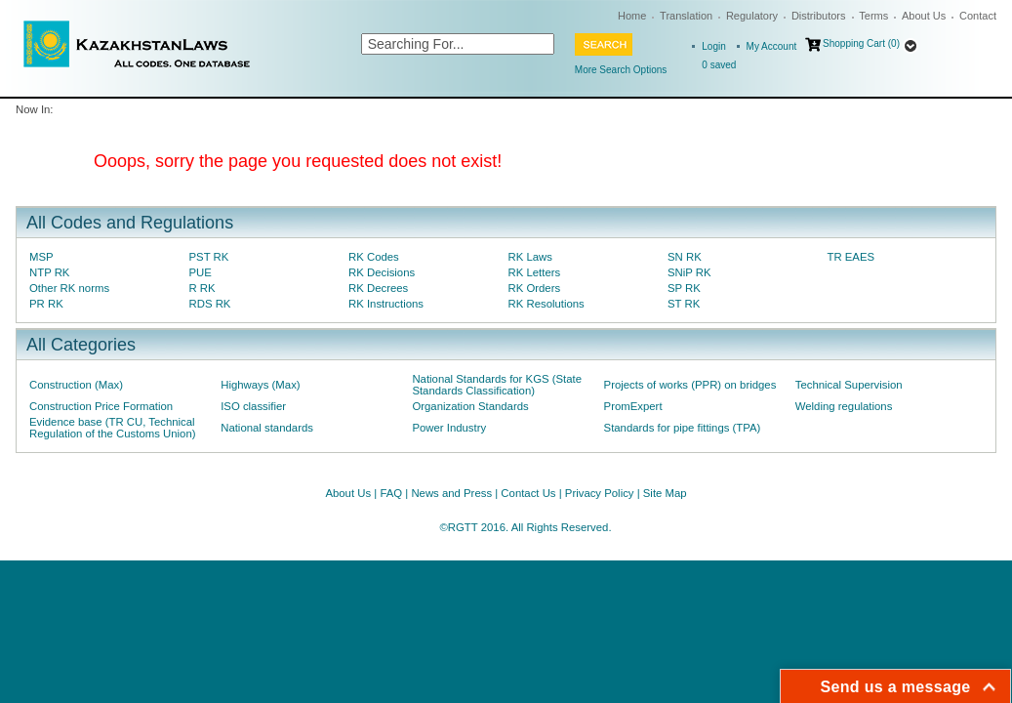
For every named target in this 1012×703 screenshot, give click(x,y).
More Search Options (621, 69)
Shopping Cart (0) (861, 43)
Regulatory (752, 15)
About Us (924, 15)
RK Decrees (378, 288)
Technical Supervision (849, 385)
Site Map (665, 493)
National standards (267, 428)
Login (713, 46)
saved (719, 65)
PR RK (46, 304)
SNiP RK (689, 272)
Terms (873, 15)
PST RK (209, 257)
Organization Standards (470, 406)
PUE (200, 272)
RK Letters (534, 272)
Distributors (818, 15)
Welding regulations (844, 406)
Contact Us (528, 493)
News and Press (451, 493)
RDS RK (210, 304)
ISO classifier (253, 406)
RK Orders (534, 288)
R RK (202, 288)
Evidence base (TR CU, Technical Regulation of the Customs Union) (112, 427)
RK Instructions (386, 304)
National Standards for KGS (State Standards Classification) (497, 384)
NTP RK (49, 272)
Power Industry (449, 428)
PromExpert (633, 406)
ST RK (684, 304)
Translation (686, 15)
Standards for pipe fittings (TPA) (682, 428)
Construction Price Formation (101, 406)
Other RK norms (69, 288)
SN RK (685, 257)
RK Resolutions (546, 304)
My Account (772, 46)
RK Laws (530, 257)
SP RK (684, 288)
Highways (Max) (260, 385)
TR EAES (851, 257)
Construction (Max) (76, 385)
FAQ (391, 493)
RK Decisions (381, 272)
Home (632, 15)
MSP (41, 257)
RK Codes (373, 257)
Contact (977, 15)
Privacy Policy (599, 493)
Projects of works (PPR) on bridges (690, 385)
